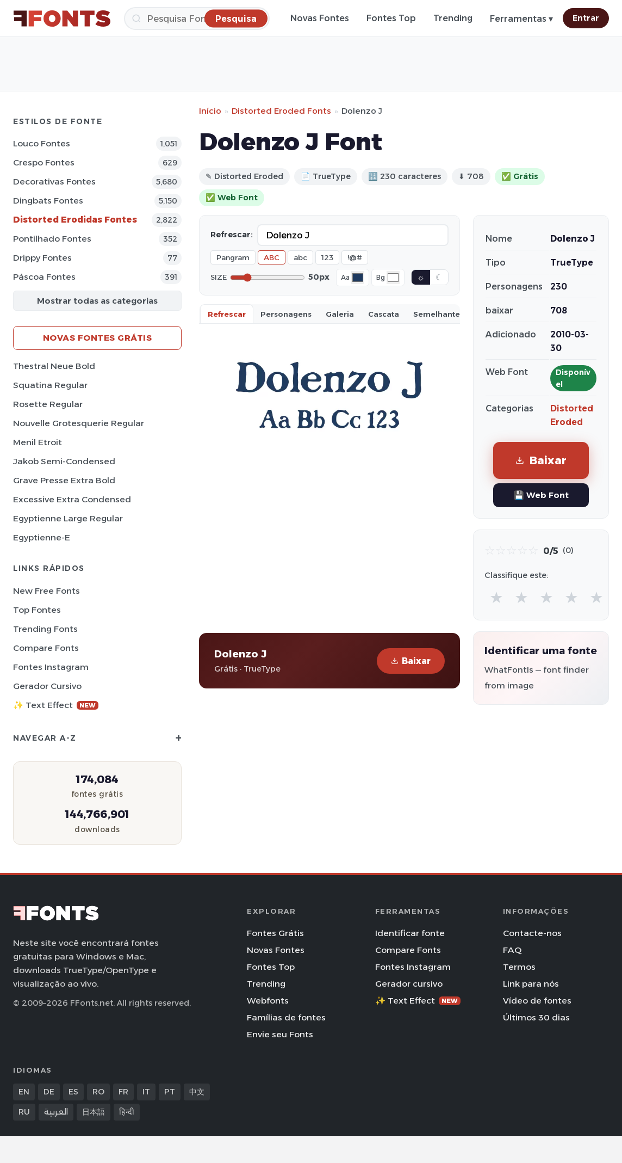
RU (24, 1112)
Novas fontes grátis (97, 338)
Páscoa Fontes (44, 277)
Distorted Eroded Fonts (281, 111)
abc (300, 257)
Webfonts (268, 1000)
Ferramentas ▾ (521, 19)
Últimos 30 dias (536, 1017)
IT (146, 1092)
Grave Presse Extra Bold (64, 480)
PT (169, 1092)
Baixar (411, 661)
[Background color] (393, 277)
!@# (354, 257)
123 (327, 257)
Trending (452, 18)
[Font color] (357, 277)
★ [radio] (496, 597)
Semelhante (436, 314)
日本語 (93, 1112)
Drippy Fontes (42, 258)
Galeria (340, 314)
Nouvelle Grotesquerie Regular (78, 423)
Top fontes (37, 610)
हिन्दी (126, 1112)
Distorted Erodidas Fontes (75, 219)
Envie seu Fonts (280, 1034)
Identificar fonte (410, 933)
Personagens (286, 314)
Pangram (233, 257)
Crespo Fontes (43, 162)
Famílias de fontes (286, 1017)
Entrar (586, 18)
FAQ (512, 950)
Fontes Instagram (51, 667)
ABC (271, 257)
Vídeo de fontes (537, 1000)
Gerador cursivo (47, 686)
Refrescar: (231, 234)
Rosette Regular (48, 404)
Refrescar (227, 314)
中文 (196, 1092)
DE (48, 1092)
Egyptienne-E (41, 537)
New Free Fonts (46, 591)
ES (73, 1092)
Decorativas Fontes (54, 181)
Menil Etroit (37, 442)
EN (23, 1092)
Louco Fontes (41, 143)
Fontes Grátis (275, 933)
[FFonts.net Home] (62, 18)
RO (98, 1092)
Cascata (383, 314)
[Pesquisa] (197, 18)
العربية (56, 1112)
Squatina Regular (50, 385)
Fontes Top (391, 18)
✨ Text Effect (55, 705)
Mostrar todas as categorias (97, 301)
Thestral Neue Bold (54, 366)
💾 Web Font (541, 495)
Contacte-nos (532, 933)
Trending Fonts (45, 629)
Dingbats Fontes (48, 200)
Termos (519, 967)
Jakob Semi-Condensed (64, 461)
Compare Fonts (46, 648)
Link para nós (531, 984)
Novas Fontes (319, 18)
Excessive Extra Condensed (72, 499)
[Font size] (267, 277)
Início (210, 111)
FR (123, 1092)
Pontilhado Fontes (52, 238)
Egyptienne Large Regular (68, 518)
